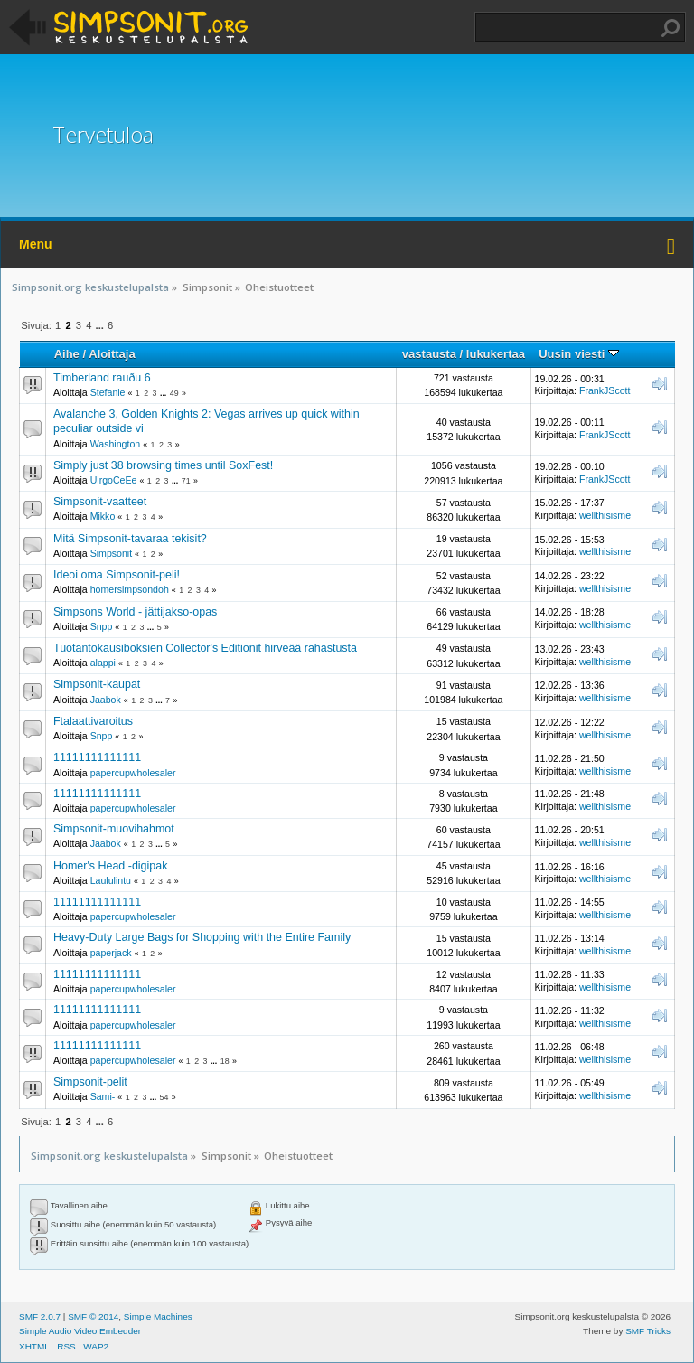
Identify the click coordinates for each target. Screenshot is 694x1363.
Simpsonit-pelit (90, 1082)
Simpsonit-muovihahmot (113, 828)
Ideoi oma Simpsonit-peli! (116, 575)
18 (225, 1061)
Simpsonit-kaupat (96, 684)
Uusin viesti (579, 354)
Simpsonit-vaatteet (99, 501)
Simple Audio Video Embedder (80, 1331)
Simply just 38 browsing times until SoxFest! (163, 465)
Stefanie (108, 392)
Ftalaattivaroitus (93, 721)
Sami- (103, 1096)
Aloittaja (112, 354)
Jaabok (105, 699)
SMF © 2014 (93, 1316)
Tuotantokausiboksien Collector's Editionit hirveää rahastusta (205, 648)
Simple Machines (158, 1316)
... (101, 325)
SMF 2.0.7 (40, 1316)
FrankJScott (605, 390)
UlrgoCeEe (113, 480)
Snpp (101, 626)
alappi (103, 662)
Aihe (67, 354)
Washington (115, 443)
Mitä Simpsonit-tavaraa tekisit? (130, 538)
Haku (670, 28)
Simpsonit (111, 553)
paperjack (111, 952)
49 (174, 393)
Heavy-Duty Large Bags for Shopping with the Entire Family (202, 937)
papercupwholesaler (133, 772)
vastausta (429, 354)
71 (186, 480)
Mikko (103, 516)
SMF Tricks (648, 1331)
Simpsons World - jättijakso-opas (135, 612)
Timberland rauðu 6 (102, 377)
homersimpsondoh (129, 589)
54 (164, 1097)
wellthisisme (605, 515)
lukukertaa (495, 354)
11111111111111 (97, 757)
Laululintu (110, 880)
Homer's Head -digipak (110, 866)
